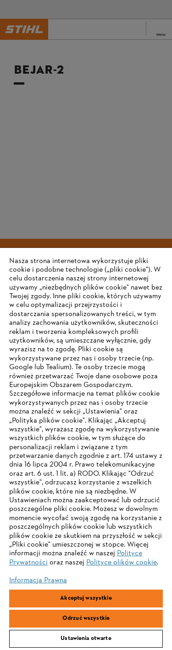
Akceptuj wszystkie (85, 598)
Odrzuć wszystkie (86, 618)
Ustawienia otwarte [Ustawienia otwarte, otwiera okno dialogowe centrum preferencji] (86, 638)
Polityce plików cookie (121, 563)
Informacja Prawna (38, 580)
